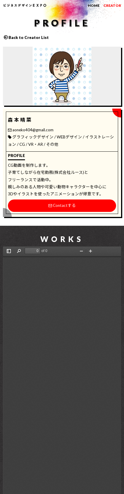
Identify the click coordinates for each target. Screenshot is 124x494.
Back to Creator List (29, 37)
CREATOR (112, 5)
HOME (94, 5)
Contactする (62, 205)
